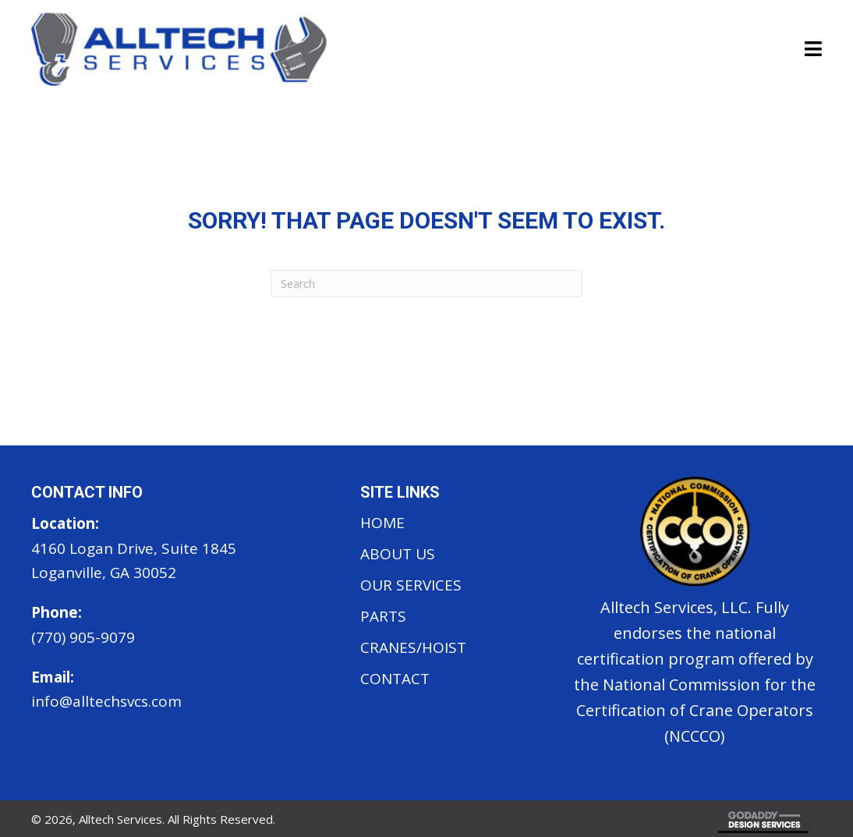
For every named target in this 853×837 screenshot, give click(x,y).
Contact (395, 679)
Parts (383, 616)
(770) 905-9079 (83, 637)
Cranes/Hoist (413, 647)
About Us (397, 554)
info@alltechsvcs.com (106, 701)
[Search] (426, 283)
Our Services (411, 585)
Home (382, 522)
